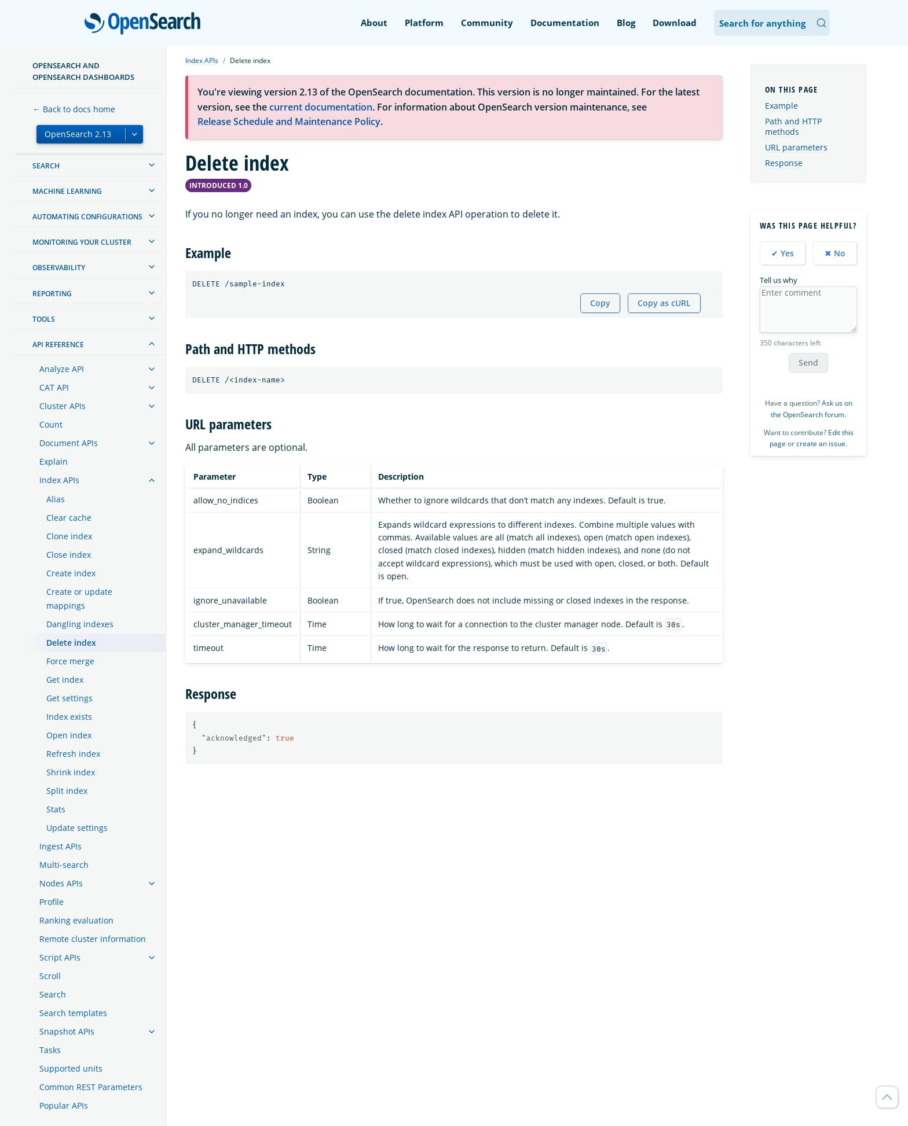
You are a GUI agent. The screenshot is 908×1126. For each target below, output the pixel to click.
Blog (626, 22)
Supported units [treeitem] (70, 1068)
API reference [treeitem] (58, 344)
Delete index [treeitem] (71, 642)
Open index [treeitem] (68, 735)
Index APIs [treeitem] (59, 479)
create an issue (820, 443)
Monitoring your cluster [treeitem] (81, 242)
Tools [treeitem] (43, 319)
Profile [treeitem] (51, 901)
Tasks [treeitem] (50, 1049)
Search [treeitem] (46, 166)
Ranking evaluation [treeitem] (76, 920)
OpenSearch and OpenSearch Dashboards (83, 71)
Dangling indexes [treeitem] (80, 624)
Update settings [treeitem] (77, 827)
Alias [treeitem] (55, 499)
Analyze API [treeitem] (61, 368)
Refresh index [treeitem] (73, 753)
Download (675, 22)
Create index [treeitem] (71, 573)
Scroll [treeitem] (50, 975)
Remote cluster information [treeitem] (92, 938)
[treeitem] (151, 165)
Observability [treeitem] (58, 268)
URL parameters (796, 147)
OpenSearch (146, 24)
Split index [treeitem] (66, 790)
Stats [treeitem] (55, 809)
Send (808, 362)
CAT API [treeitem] (54, 387)
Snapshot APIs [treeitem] (66, 1031)
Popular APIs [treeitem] (63, 1105)
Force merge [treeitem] (70, 661)
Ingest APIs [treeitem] (60, 846)
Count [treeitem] (51, 424)
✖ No (835, 253)
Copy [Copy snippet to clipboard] (600, 302)
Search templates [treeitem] (73, 1012)
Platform (424, 22)
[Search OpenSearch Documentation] (772, 23)
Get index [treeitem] (64, 679)
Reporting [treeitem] (52, 294)
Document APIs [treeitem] (68, 442)
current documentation (320, 107)
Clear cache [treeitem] (68, 517)
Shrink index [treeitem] (70, 772)
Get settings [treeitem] (69, 698)
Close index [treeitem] (68, 554)
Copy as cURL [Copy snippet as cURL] (664, 302)
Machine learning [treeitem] (67, 191)
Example (781, 105)
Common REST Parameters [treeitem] (90, 1086)
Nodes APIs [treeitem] (61, 883)
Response (784, 162)
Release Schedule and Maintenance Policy (288, 121)
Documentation (564, 22)
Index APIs (201, 60)
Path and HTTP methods (793, 126)
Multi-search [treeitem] (64, 864)
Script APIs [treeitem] (59, 957)
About (374, 22)
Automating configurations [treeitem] (87, 217)
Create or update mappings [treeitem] (79, 598)
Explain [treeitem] (53, 461)
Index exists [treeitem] (69, 716)
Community (487, 22)
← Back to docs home (73, 109)
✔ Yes (782, 253)
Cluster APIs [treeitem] (62, 405)
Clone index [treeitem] (69, 536)
